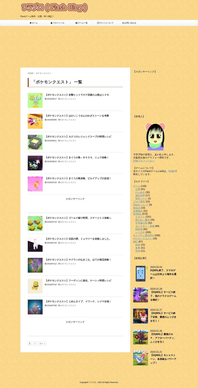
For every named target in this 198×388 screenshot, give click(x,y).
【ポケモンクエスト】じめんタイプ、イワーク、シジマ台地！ (78, 301)
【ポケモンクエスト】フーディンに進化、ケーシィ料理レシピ (78, 280)
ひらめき (140, 192)
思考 (137, 251)
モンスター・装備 (144, 226)
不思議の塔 (141, 223)
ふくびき (140, 232)
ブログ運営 (139, 201)
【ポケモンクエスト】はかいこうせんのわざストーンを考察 (77, 115)
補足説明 (140, 195)
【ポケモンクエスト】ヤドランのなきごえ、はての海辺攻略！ (78, 259)
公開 (137, 189)
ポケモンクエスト (68, 99)
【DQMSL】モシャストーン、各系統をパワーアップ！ (163, 359)
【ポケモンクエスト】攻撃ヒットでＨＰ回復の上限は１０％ (77, 95)
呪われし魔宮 (142, 220)
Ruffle (171, 171)
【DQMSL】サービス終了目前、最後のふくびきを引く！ (163, 317)
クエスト (140, 216)
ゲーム (136, 186)
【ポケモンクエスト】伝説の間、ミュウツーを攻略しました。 (78, 239)
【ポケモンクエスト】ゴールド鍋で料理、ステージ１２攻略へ (78, 218)
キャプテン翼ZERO (143, 235)
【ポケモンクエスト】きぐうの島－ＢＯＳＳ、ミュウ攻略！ (77, 157)
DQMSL (137, 214)
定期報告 (138, 211)
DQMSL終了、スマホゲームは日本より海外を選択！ (163, 274)
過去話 (136, 208)
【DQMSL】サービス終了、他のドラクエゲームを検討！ (163, 296)
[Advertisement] (99, 47)
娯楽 (137, 244)
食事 (137, 248)
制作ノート (141, 198)
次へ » (42, 343)
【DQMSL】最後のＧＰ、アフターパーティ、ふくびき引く (163, 338)
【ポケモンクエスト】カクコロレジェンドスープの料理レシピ (78, 136)
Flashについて (140, 204)
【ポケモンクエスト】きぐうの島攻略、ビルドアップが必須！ (78, 178)
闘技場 (138, 229)
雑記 (135, 241)
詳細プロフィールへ (144, 160)
